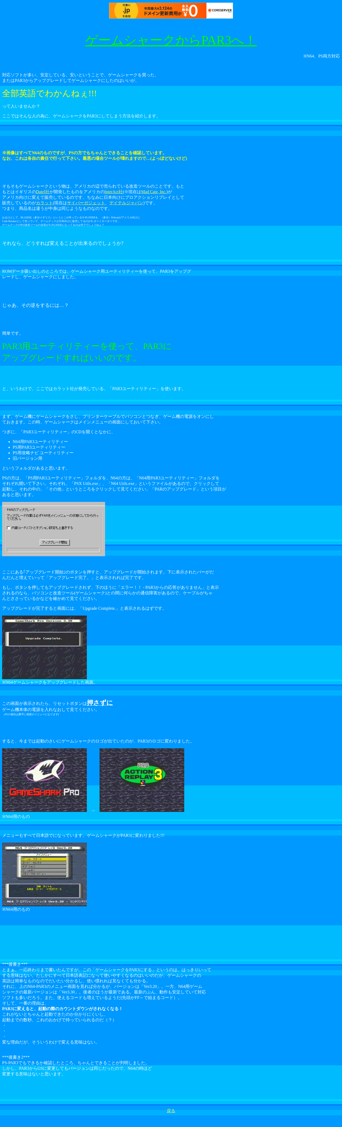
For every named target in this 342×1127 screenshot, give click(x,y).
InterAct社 (114, 191)
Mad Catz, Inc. (153, 191)
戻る (171, 1110)
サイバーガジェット (86, 203)
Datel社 (43, 191)
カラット (44, 203)
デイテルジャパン (126, 203)
